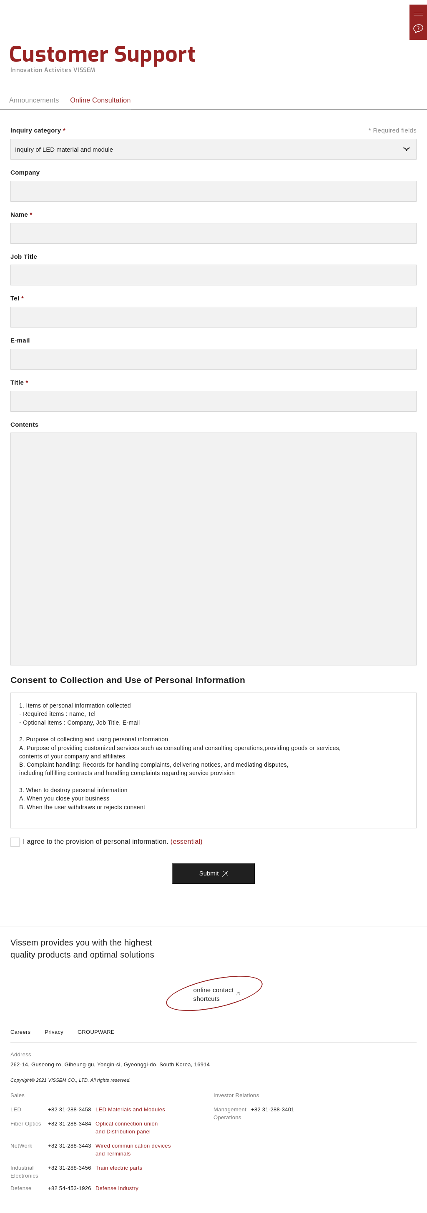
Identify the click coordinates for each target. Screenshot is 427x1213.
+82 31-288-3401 (272, 1109)
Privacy (54, 1032)
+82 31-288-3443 (109, 1150)
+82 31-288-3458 (106, 1110)
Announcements (34, 100)
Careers (20, 1032)
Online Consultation (100, 100)
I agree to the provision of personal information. (113, 841)
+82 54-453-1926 (93, 1189)
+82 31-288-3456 (95, 1168)
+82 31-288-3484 (103, 1128)
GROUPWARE (96, 1032)
